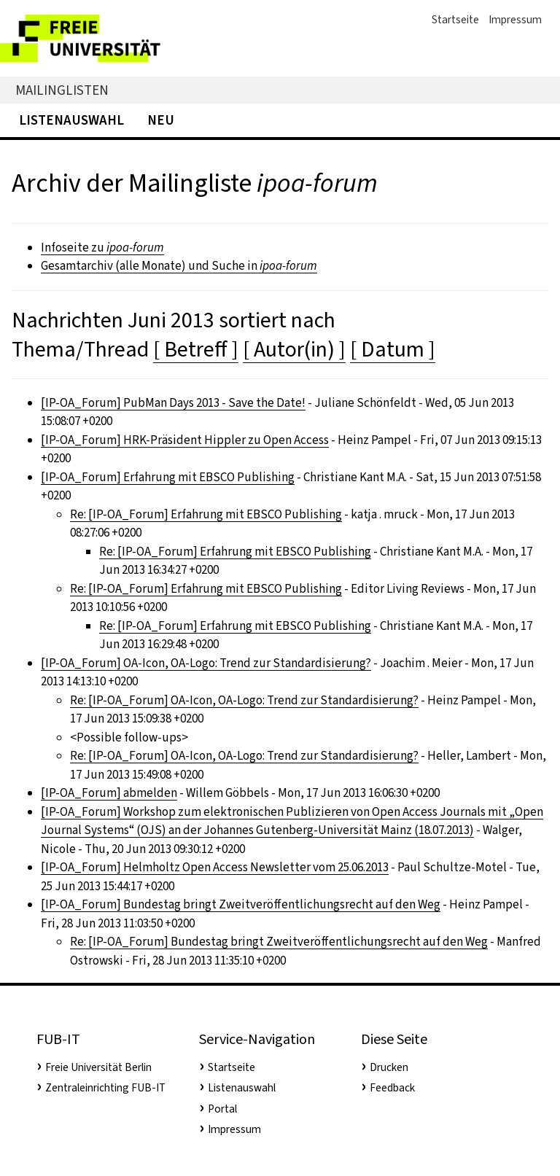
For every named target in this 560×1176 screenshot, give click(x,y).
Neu (160, 120)
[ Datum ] (392, 349)
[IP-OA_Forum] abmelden (109, 792)
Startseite (455, 19)
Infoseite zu (102, 247)
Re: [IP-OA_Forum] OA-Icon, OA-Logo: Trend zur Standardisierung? (244, 700)
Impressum (515, 19)
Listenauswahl (71, 120)
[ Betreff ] (195, 349)
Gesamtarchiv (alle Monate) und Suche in (179, 265)
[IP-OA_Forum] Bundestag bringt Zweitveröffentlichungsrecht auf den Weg (240, 904)
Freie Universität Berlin (98, 1067)
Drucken (389, 1067)
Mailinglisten (62, 90)
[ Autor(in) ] (294, 349)
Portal (222, 1109)
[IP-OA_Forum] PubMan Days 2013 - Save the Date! (173, 402)
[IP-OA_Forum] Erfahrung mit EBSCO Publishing (168, 477)
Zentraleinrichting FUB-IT (105, 1087)
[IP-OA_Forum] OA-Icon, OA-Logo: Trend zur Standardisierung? (206, 663)
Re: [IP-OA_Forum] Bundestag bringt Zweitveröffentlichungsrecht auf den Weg (279, 941)
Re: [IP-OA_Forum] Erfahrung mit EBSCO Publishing (206, 514)
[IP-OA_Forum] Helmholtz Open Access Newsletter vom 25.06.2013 (215, 867)
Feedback (392, 1087)
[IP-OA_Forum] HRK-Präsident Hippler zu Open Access (185, 440)
